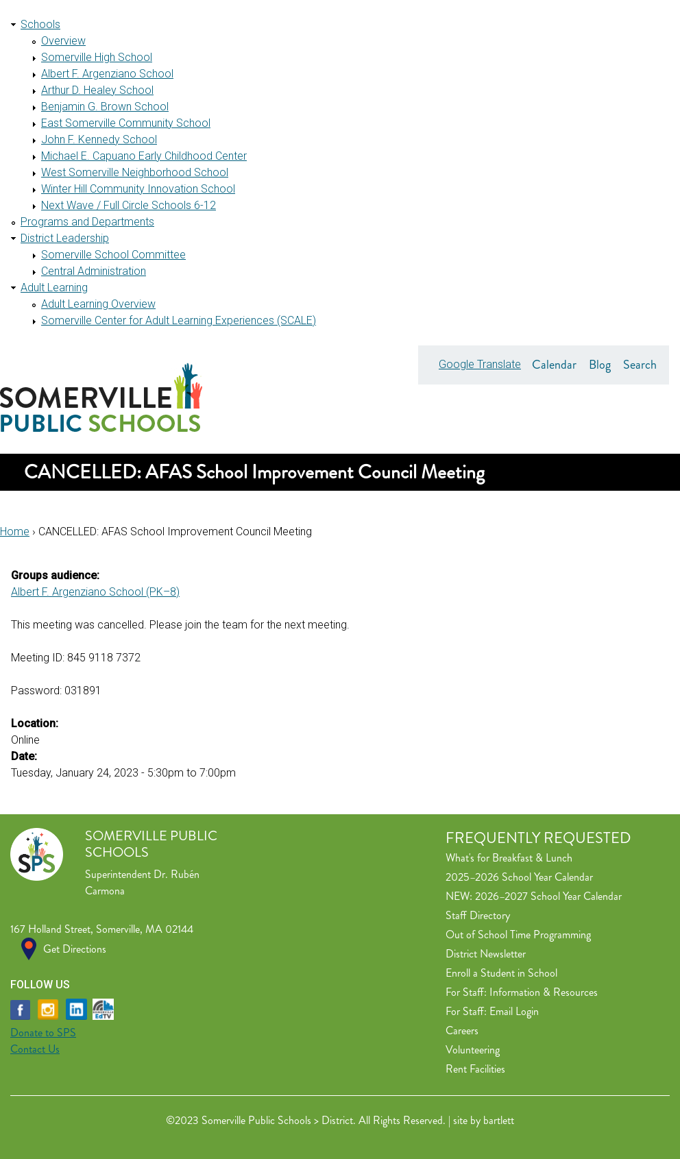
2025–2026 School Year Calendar (519, 877)
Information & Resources (543, 992)
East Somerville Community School (125, 123)
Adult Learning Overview (98, 303)
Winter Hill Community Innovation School (138, 188)
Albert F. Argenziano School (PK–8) (95, 591)
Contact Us (35, 1049)
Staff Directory (478, 915)
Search (640, 365)
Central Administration (93, 271)
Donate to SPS (43, 1032)
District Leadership (65, 238)
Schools (40, 24)
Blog (600, 365)
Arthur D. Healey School (97, 90)
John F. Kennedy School (99, 139)
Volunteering (473, 1050)
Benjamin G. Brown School (105, 106)
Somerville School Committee (113, 254)
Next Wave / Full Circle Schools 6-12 (128, 205)
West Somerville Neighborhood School (134, 172)
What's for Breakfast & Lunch (509, 858)
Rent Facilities (475, 1069)
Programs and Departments (87, 221)
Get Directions (74, 949)
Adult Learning (54, 287)
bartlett (498, 1120)
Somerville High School (96, 57)
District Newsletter (486, 954)
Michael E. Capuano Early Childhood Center (144, 155)
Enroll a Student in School (501, 973)
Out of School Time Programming (518, 934)
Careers (462, 1030)
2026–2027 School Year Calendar (548, 896)
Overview (63, 40)
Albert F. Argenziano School (107, 73)
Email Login (514, 1011)
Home (14, 531)
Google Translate (480, 364)
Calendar (554, 365)
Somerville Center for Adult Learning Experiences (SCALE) (178, 320)
